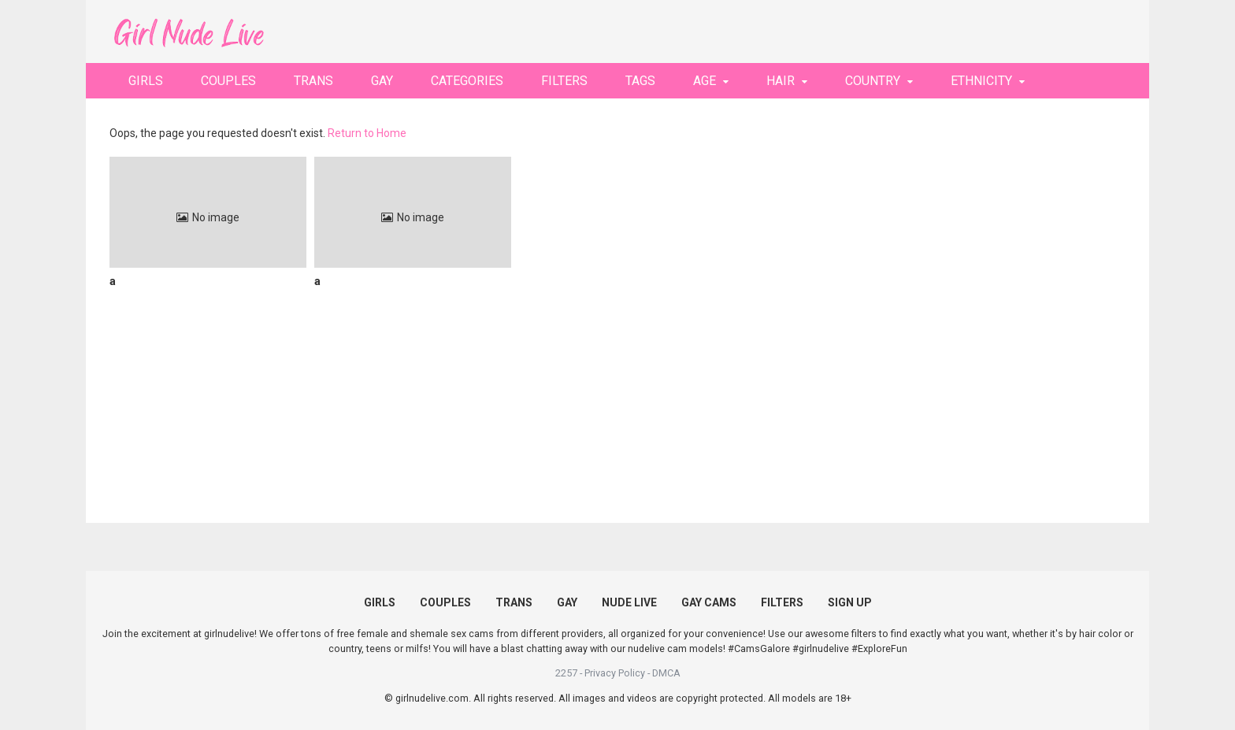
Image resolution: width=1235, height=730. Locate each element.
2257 (566, 673)
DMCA (666, 673)
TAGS (640, 80)
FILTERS (564, 80)
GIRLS (145, 80)
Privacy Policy (614, 673)
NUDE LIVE (629, 602)
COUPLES (228, 80)
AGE (704, 80)
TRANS (313, 80)
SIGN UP (850, 602)
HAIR (780, 80)
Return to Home (367, 133)
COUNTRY (872, 80)
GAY (382, 80)
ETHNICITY (981, 80)
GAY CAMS (708, 602)
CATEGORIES (467, 80)
